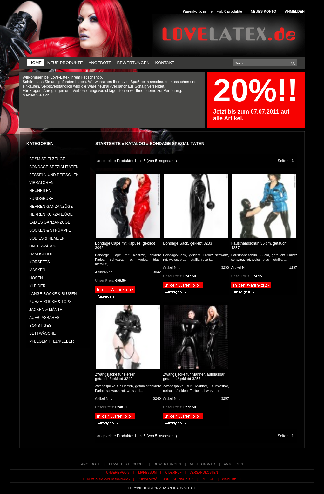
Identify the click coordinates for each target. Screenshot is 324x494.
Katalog (135, 143)
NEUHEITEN (40, 190)
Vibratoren (41, 183)
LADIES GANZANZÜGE (49, 222)
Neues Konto (263, 11)
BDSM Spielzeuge (47, 159)
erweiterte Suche (127, 464)
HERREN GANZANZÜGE (51, 206)
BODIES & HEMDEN (47, 238)
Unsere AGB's (118, 472)
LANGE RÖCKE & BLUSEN (53, 294)
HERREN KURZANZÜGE (51, 214)
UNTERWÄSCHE (44, 246)
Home (35, 62)
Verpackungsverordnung (106, 479)
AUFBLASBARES (44, 317)
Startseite (108, 143)
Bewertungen (133, 62)
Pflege (208, 479)
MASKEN (37, 270)
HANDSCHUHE (42, 254)
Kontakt (164, 62)
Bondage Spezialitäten (177, 143)
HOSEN (36, 278)
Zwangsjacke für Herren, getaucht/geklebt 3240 (116, 376)
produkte (233, 11)
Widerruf (173, 472)
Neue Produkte (65, 62)
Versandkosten (204, 472)
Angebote (99, 62)
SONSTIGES (40, 325)
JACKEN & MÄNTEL (46, 309)
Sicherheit (231, 479)
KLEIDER (37, 286)
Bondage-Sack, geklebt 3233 (187, 243)
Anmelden (295, 11)
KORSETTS (39, 262)
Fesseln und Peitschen (54, 175)
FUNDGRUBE (41, 198)
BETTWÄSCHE (42, 333)
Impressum (147, 472)
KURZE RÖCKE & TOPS (50, 302)
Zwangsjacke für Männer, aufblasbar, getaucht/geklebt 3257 (194, 376)
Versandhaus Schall (177, 488)
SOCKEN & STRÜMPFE (50, 230)
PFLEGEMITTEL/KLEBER (51, 341)
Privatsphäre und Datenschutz (166, 479)
